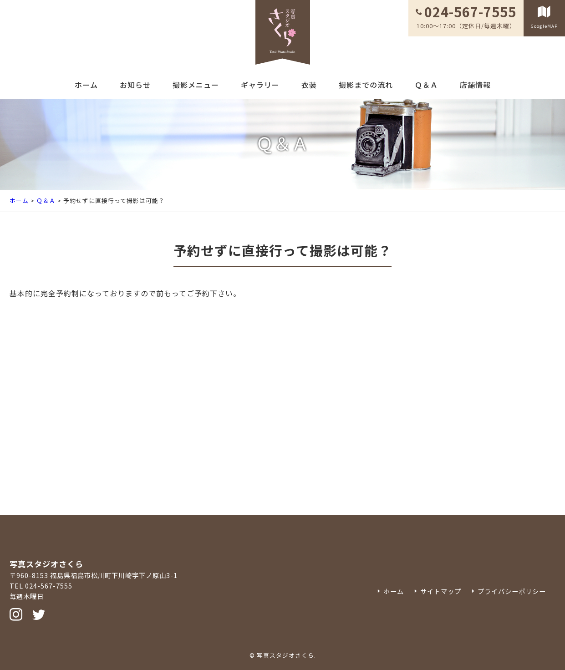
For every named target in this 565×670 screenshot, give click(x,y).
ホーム (86, 84)
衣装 (309, 84)
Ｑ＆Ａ (426, 84)
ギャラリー (260, 84)
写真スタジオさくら (285, 655)
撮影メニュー (196, 84)
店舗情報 (475, 84)
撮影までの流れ (366, 84)
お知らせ (135, 84)
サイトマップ (440, 591)
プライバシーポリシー (512, 591)
